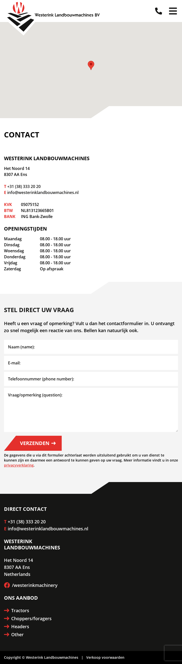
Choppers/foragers (28, 618)
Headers (16, 626)
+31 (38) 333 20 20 (24, 186)
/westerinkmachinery (31, 585)
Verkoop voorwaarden (105, 657)
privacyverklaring (19, 465)
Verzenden (38, 443)
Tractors (16, 610)
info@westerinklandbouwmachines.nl (43, 192)
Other (14, 634)
